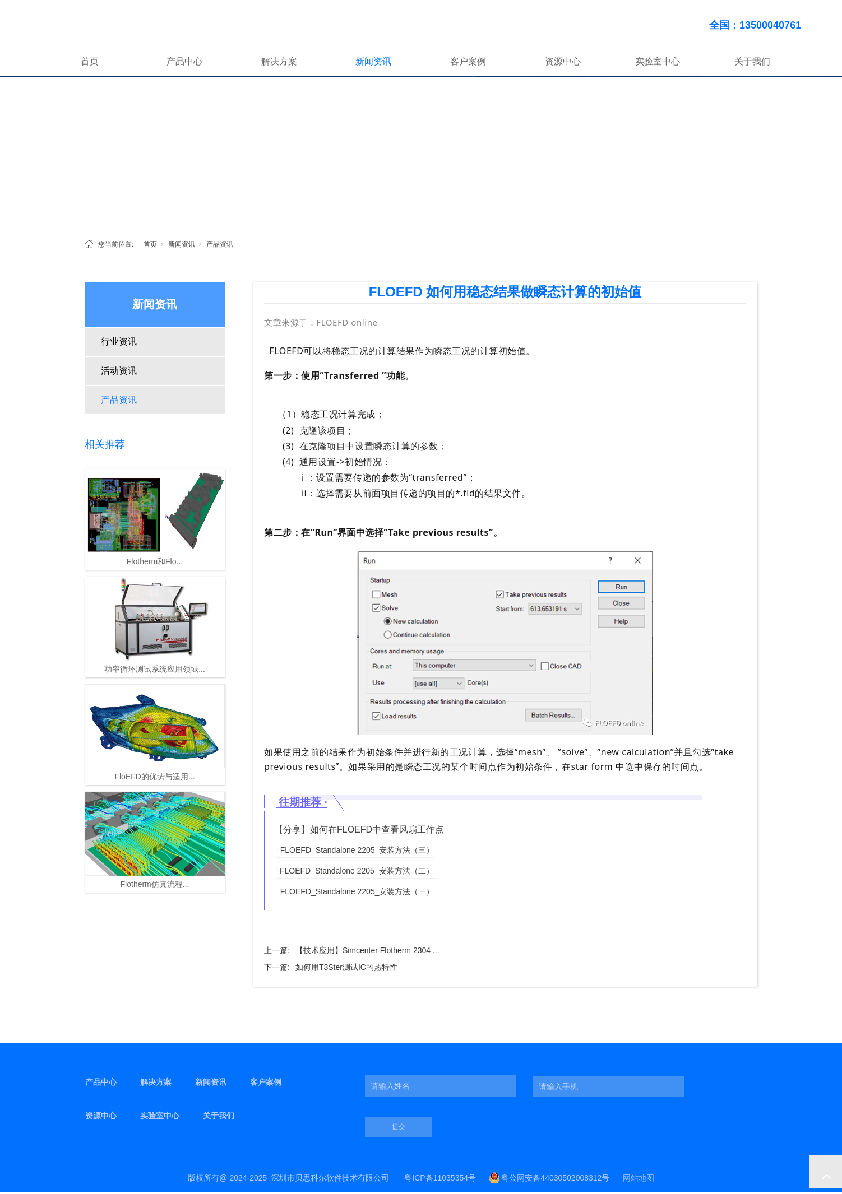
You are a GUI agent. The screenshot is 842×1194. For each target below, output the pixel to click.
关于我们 (752, 63)
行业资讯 (119, 344)
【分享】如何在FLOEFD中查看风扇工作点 (359, 831)
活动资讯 (119, 373)
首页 (90, 63)
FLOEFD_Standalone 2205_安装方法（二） (357, 872)
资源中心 (563, 63)
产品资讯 (219, 246)
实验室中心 (657, 63)
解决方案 (279, 63)
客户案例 (468, 63)
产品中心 (184, 63)
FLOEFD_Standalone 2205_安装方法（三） (357, 851)
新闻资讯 (373, 63)
